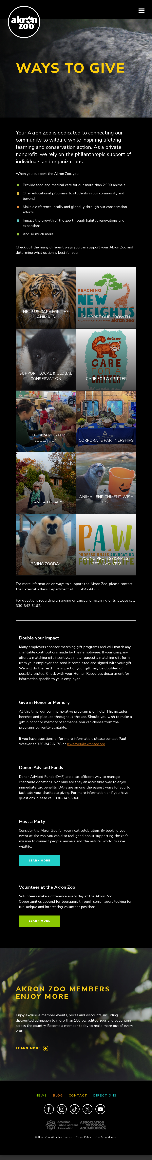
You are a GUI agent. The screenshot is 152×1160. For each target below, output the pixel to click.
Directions (105, 1095)
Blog (58, 1095)
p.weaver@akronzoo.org (86, 744)
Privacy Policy (83, 1137)
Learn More (28, 1048)
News (41, 1095)
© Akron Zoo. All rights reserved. (54, 1137)
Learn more (39, 860)
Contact (78, 1095)
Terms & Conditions (104, 1137)
